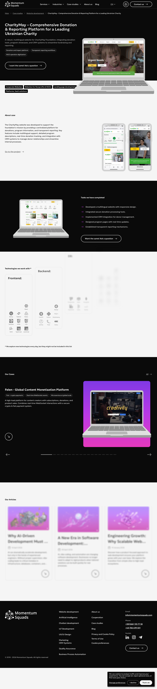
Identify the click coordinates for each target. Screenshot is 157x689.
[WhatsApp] (126, 4)
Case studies (72, 4)
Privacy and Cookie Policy (103, 634)
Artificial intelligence (68, 617)
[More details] (40, 398)
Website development (35, 13)
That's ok (146, 683)
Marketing (63, 640)
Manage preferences (117, 683)
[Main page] (14, 4)
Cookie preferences (100, 643)
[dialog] (131, 679)
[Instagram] (134, 637)
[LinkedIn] (127, 637)
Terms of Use (97, 638)
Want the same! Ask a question (101, 238)
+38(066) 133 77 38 (134, 624)
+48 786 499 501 (132, 628)
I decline (133, 683)
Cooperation (97, 617)
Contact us (141, 4)
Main (7, 13)
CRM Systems (65, 643)
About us (88, 4)
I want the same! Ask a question (25, 65)
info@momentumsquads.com (138, 615)
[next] (149, 454)
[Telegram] (140, 637)
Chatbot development (69, 623)
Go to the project (14, 151)
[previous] (8, 454)
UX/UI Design (65, 634)
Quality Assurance (67, 648)
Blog (97, 4)
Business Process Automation (72, 654)
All (149, 374)
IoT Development (66, 629)
